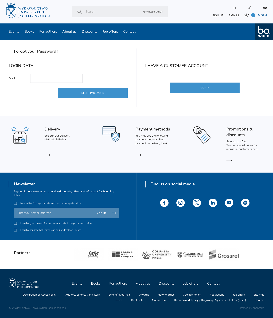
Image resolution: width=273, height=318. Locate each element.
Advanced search (152, 11)
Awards (144, 295)
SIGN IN (234, 15)
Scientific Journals (119, 295)
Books (29, 31)
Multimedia (159, 300)
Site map (259, 295)
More (78, 203)
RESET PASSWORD (92, 93)
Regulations (217, 295)
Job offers (110, 31)
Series (118, 300)
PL (235, 8)
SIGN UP (218, 15)
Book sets (137, 300)
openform (258, 308)
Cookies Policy (192, 295)
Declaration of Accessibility (39, 295)
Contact (129, 31)
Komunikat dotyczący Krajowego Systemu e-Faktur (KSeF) (210, 300)
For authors (48, 31)
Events (14, 31)
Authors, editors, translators (82, 295)
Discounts (90, 31)
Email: (12, 78)
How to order (166, 295)
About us (69, 31)
